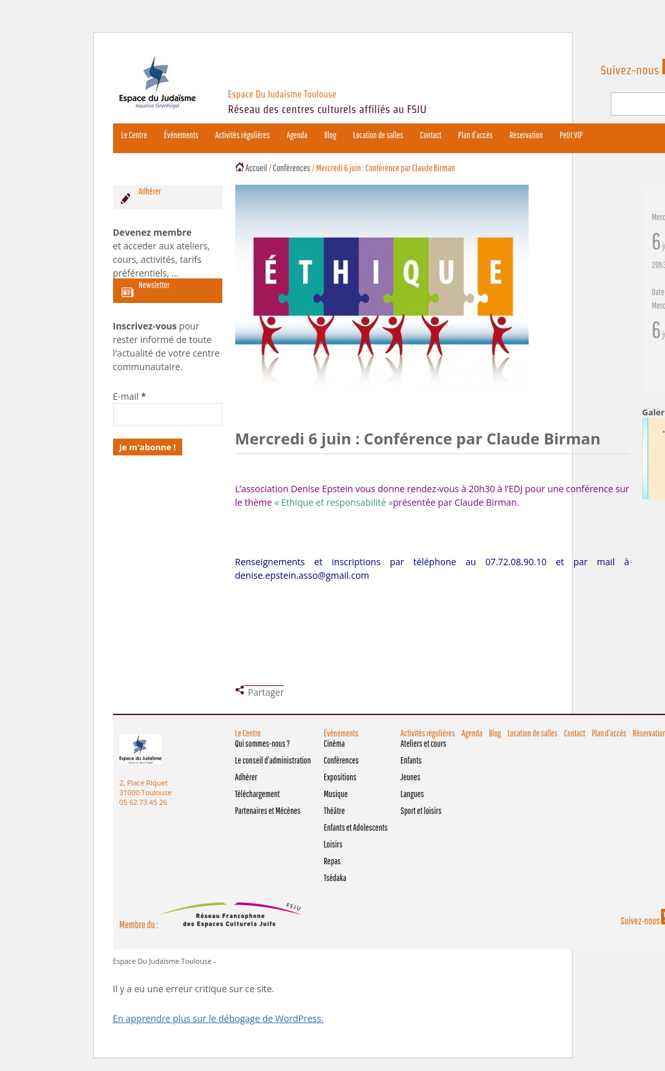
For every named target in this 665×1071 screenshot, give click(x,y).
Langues (412, 794)
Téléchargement (257, 794)
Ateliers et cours (424, 743)
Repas (332, 861)
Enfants (411, 760)
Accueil (257, 167)
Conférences (291, 167)
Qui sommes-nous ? (262, 743)
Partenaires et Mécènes (268, 811)
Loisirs (333, 844)
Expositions (340, 777)
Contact (430, 135)
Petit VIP (571, 135)
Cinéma (334, 743)
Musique (336, 794)
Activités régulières (242, 135)
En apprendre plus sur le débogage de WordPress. (218, 1018)
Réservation (526, 135)
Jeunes (411, 777)
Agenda (296, 135)
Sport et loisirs (421, 811)
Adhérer (246, 777)
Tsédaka (335, 878)
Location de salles (378, 135)
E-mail (129, 396)
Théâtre (334, 811)
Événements (181, 135)
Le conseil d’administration (273, 760)
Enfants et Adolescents (356, 827)
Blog (330, 135)
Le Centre (134, 135)
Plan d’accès (475, 135)
